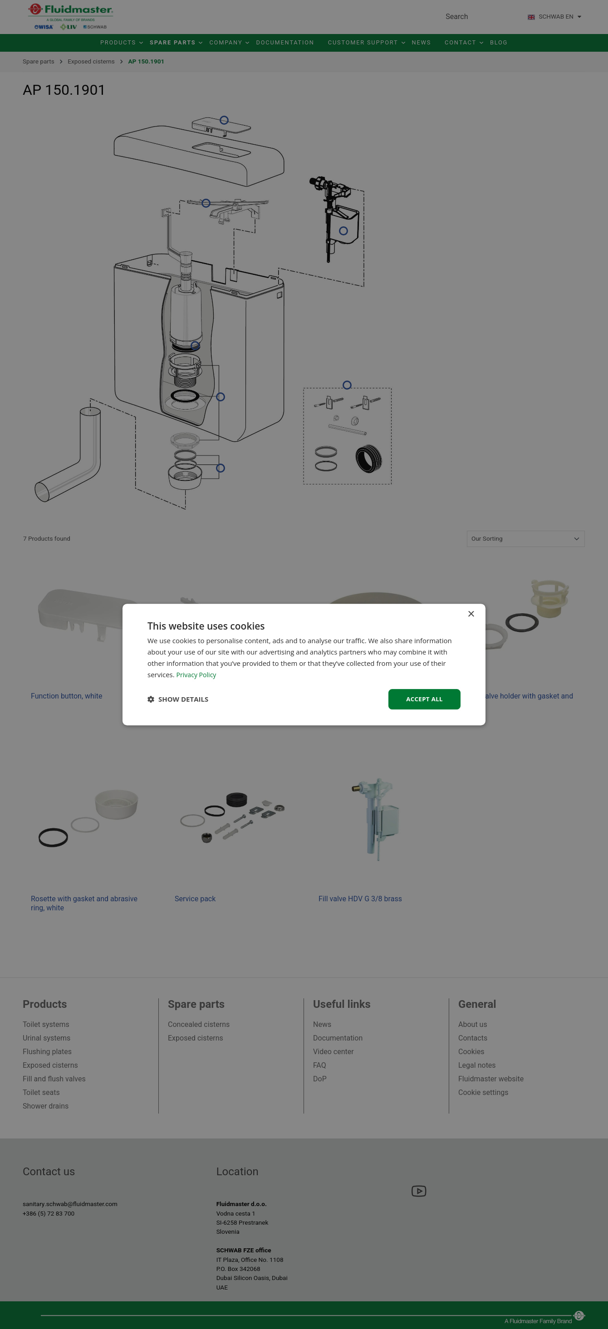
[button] (177, 699)
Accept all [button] (423, 698)
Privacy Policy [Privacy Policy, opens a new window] (198, 674)
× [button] (470, 614)
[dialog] (304, 664)
